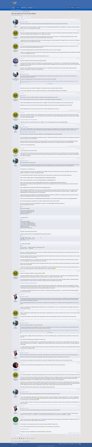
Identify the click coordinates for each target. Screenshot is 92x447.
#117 (79, 372)
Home (13, 7)
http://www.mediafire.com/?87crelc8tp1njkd (28, 119)
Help (76, 443)
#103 (79, 44)
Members (30, 7)
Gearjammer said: (24, 408)
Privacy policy (71, 443)
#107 (79, 112)
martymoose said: (24, 21)
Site (78, 443)
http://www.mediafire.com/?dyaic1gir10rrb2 (28, 283)
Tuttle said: (23, 95)
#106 (79, 93)
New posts (13, 9)
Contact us (60, 443)
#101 (79, 19)
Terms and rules (66, 443)
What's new (23, 7)
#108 (79, 124)
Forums (18, 7)
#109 (79, 148)
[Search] (78, 8)
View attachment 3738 (24, 429)
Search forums (18, 9)
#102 (79, 30)
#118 (79, 389)
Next (28, 17)
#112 (79, 294)
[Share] (77, 19)
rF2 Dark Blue (14, 443)
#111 (79, 271)
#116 (79, 362)
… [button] (17, 17)
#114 (79, 320)
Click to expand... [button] (50, 83)
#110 (79, 158)
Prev (13, 17)
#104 (79, 58)
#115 (79, 350)
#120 (79, 417)
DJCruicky (14, 15)
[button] (27, 8)
